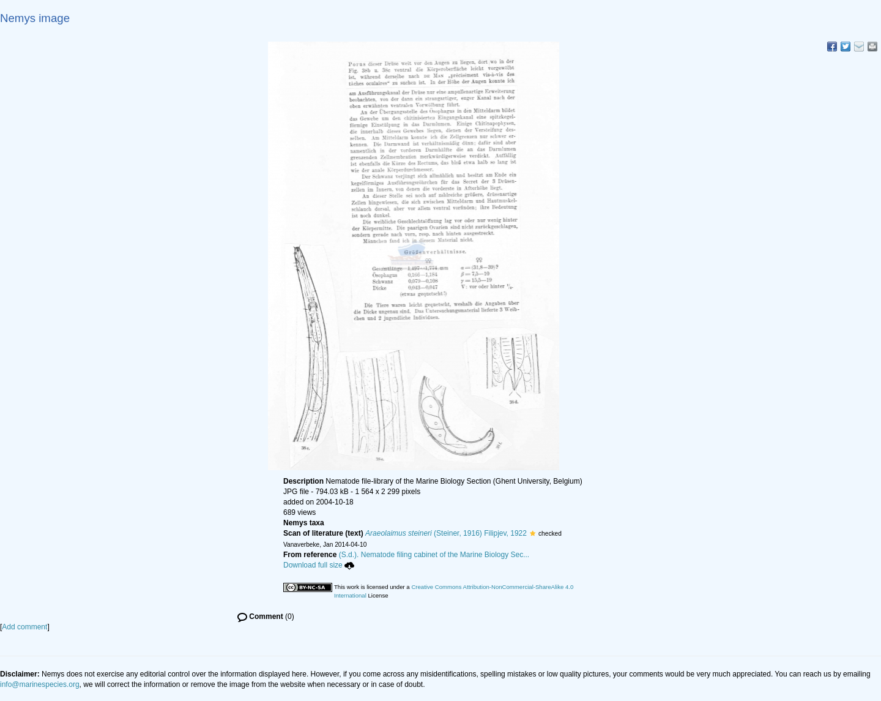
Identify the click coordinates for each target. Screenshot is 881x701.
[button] (532, 533)
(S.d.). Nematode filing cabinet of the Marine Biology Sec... (434, 554)
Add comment (24, 627)
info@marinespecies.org (40, 684)
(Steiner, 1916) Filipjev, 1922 (446, 533)
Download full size (318, 565)
